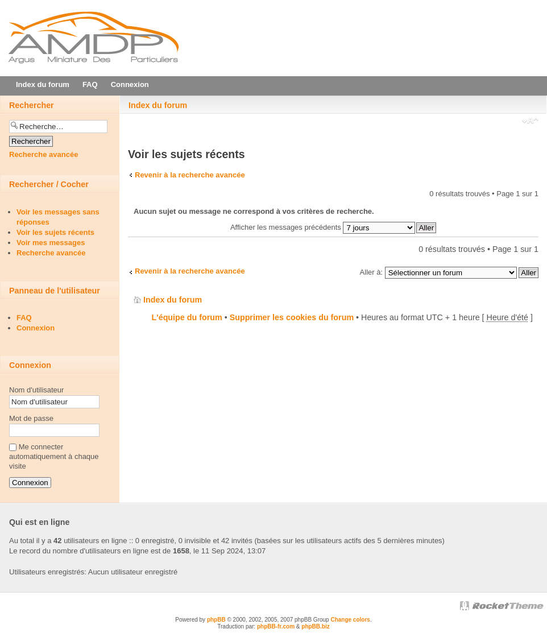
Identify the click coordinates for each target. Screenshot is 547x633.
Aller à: (371, 272)
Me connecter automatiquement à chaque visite (54, 456)
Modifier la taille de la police (530, 122)
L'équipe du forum (187, 317)
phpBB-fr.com (276, 626)
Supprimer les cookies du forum (292, 317)
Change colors (350, 620)
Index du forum (158, 105)
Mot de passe (31, 418)
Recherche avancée (43, 154)
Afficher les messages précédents (322, 227)
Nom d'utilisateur (36, 390)
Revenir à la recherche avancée (190, 175)
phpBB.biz (315, 626)
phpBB (216, 620)
